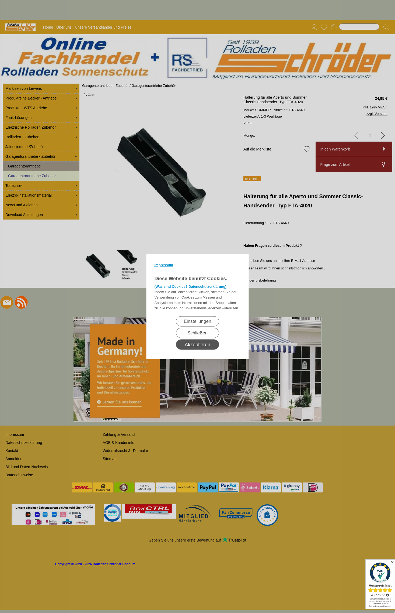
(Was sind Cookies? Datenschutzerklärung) (191, 286)
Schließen (197, 332)
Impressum (164, 265)
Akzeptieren (197, 344)
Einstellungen (197, 321)
